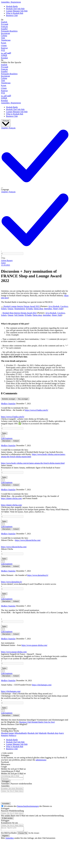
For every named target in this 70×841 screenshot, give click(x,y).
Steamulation (19, 309)
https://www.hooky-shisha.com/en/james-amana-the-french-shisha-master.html (33, 463)
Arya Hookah (53, 306)
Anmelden (6, 803)
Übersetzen (6, 441)
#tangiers (4, 735)
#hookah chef (32, 733)
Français (4, 26)
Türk (3, 38)
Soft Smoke (19, 315)
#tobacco (12, 735)
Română (4, 58)
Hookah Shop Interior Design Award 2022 (20, 313)
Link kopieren (6, 438)
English (4, 22)
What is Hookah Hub (14, 13)
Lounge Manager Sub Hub (16, 11)
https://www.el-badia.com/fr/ (36, 410)
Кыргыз (4, 48)
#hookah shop (52, 733)
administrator (41, 760)
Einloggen (5, 781)
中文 (3, 50)
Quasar (10, 309)
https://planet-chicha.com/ (11, 498)
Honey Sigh (58, 309)
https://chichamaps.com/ (42, 685)
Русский (4, 24)
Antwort (16, 441)
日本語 (4, 55)
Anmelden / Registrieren (11, 2)
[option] (4, 128)
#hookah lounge (7, 733)
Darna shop (38, 309)
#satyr (61, 733)
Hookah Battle (12, 6)
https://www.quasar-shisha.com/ (34, 645)
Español (4, 29)
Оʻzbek (4, 45)
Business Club (12, 15)
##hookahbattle (21, 733)
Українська (5, 40)
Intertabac (48, 309)
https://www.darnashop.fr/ (37, 575)
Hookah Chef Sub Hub (15, 9)
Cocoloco (64, 306)
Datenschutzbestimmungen (28, 806)
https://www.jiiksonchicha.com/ (28, 540)
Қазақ (3, 43)
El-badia (29, 309)
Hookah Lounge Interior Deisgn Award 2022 (22, 306)
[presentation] (17, 796)
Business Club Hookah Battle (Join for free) (37, 722)
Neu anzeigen (23, 399)
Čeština (4, 36)
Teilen (4, 433)
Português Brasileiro (9, 31)
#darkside (43, 733)
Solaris (4, 309)
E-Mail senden (7, 818)
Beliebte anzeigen (8, 399)
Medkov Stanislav (8, 403)
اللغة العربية (6, 53)
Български (5, 33)
